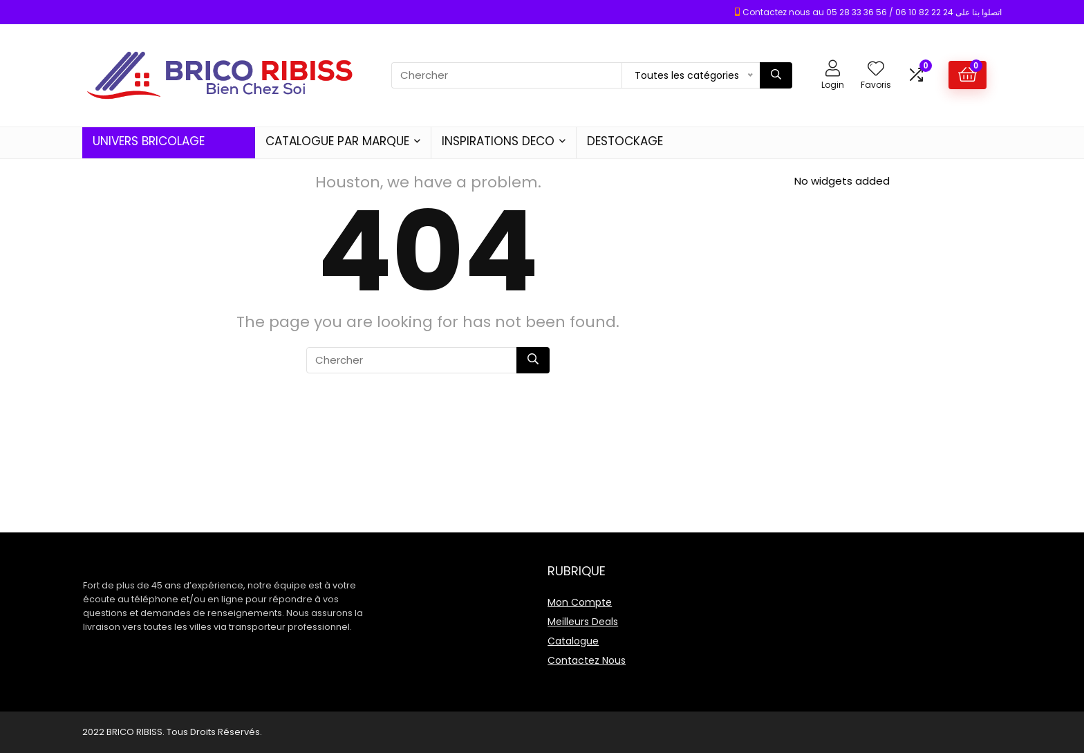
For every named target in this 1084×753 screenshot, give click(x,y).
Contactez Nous (587, 660)
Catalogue (573, 641)
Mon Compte (580, 602)
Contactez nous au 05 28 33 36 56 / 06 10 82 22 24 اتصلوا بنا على (872, 12)
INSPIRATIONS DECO (498, 141)
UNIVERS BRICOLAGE (149, 141)
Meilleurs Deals (583, 622)
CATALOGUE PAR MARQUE (337, 141)
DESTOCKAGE (625, 141)
